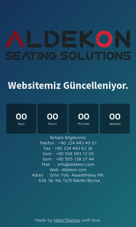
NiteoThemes (67, 220)
